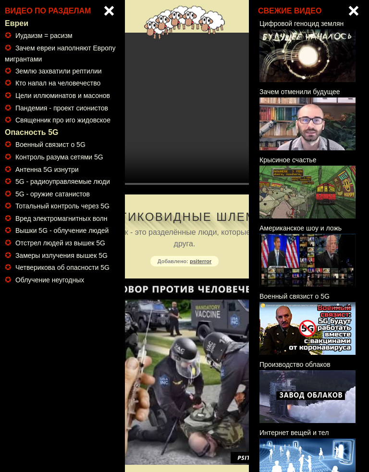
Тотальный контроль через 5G (62, 206)
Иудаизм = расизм (44, 35)
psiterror (200, 261)
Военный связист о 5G (50, 144)
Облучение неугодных (49, 280)
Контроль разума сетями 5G (59, 157)
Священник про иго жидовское (63, 120)
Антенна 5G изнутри (47, 169)
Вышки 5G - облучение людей (62, 230)
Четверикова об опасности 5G (62, 267)
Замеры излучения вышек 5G (61, 255)
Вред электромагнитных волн (61, 218)
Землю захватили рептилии (58, 71)
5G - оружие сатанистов (52, 194)
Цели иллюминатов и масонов (62, 95)
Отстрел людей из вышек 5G (60, 243)
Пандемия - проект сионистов (61, 108)
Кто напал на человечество (57, 83)
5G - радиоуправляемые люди (62, 181)
